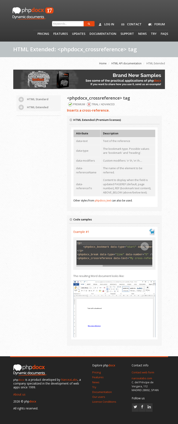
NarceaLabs (69, 380)
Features (60, 34)
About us (19, 394)
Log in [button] (105, 24)
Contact (130, 24)
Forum (156, 24)
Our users (98, 397)
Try (154, 34)
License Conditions (104, 402)
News (142, 34)
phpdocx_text (103, 200)
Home (103, 63)
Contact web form (143, 372)
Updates (78, 34)
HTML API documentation (126, 63)
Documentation (103, 34)
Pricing (43, 34)
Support (127, 34)
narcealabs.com (142, 378)
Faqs (164, 34)
